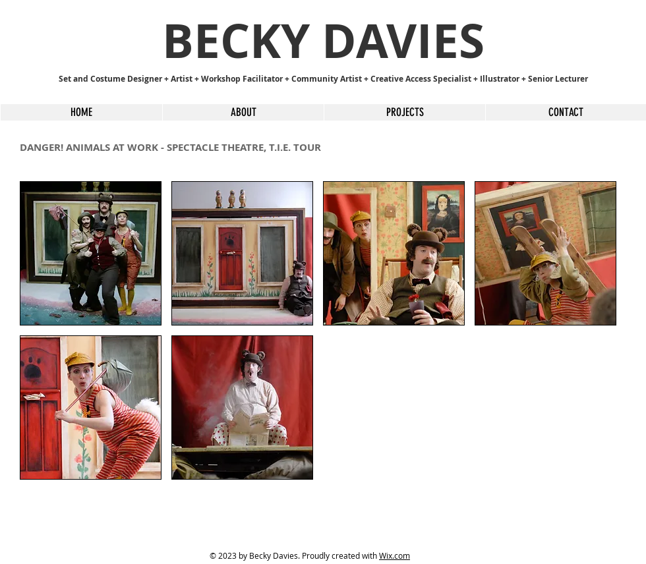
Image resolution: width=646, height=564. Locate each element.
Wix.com (394, 555)
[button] (91, 253)
